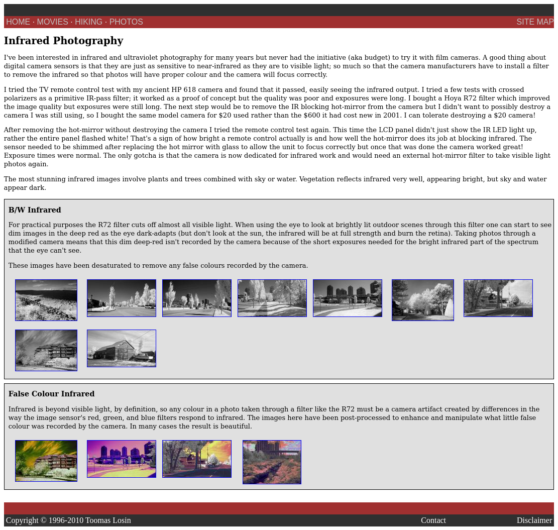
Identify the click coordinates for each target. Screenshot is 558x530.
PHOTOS (126, 22)
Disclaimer (534, 520)
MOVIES (52, 22)
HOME (18, 22)
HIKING (88, 22)
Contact (433, 520)
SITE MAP (535, 22)
